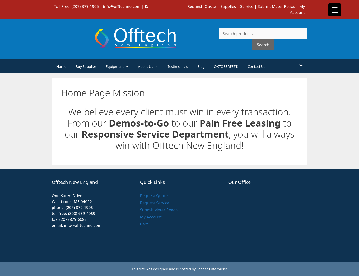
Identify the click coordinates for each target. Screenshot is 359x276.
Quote (210, 6)
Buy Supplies (86, 66)
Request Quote (154, 195)
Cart (144, 224)
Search (263, 44)
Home (61, 66)
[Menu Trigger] (334, 9)
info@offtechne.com (122, 6)
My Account (150, 217)
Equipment (119, 66)
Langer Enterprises (212, 268)
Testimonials (178, 66)
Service (247, 6)
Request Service (154, 202)
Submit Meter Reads (276, 6)
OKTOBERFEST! (226, 66)
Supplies (228, 6)
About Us (150, 66)
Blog (201, 66)
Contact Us (256, 66)
